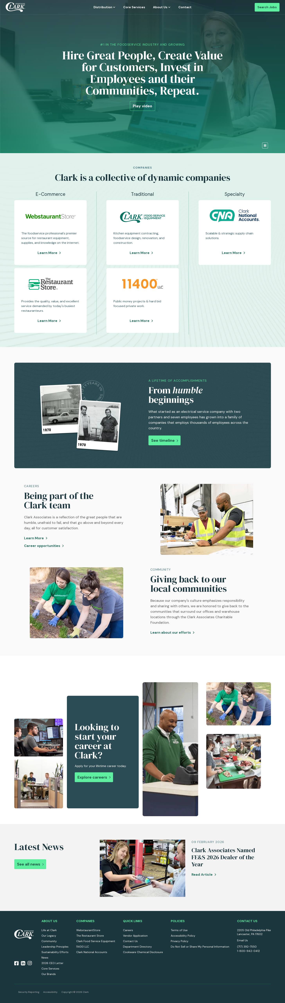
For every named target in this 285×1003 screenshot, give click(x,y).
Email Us (242, 940)
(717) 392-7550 (247, 946)
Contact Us (130, 941)
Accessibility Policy (183, 935)
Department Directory (137, 946)
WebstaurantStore (88, 930)
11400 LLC (82, 946)
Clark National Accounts (91, 952)
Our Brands (48, 974)
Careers (128, 930)
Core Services (134, 7)
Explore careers (92, 777)
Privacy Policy (179, 941)
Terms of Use (179, 930)
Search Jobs (267, 7)
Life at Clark (49, 930)
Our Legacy (48, 935)
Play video (142, 105)
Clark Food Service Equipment (95, 941)
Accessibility (50, 992)
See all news (28, 864)
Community (49, 941)
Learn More (50, 253)
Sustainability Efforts (54, 952)
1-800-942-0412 (248, 951)
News (44, 957)
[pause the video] (265, 145)
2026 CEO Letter (52, 963)
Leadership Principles (54, 946)
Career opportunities (42, 545)
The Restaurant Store (90, 935)
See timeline (163, 440)
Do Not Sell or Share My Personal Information (200, 946)
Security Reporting (28, 992)
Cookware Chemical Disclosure (143, 952)
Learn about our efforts (170, 632)
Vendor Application (135, 935)
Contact (184, 7)
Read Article (202, 874)
